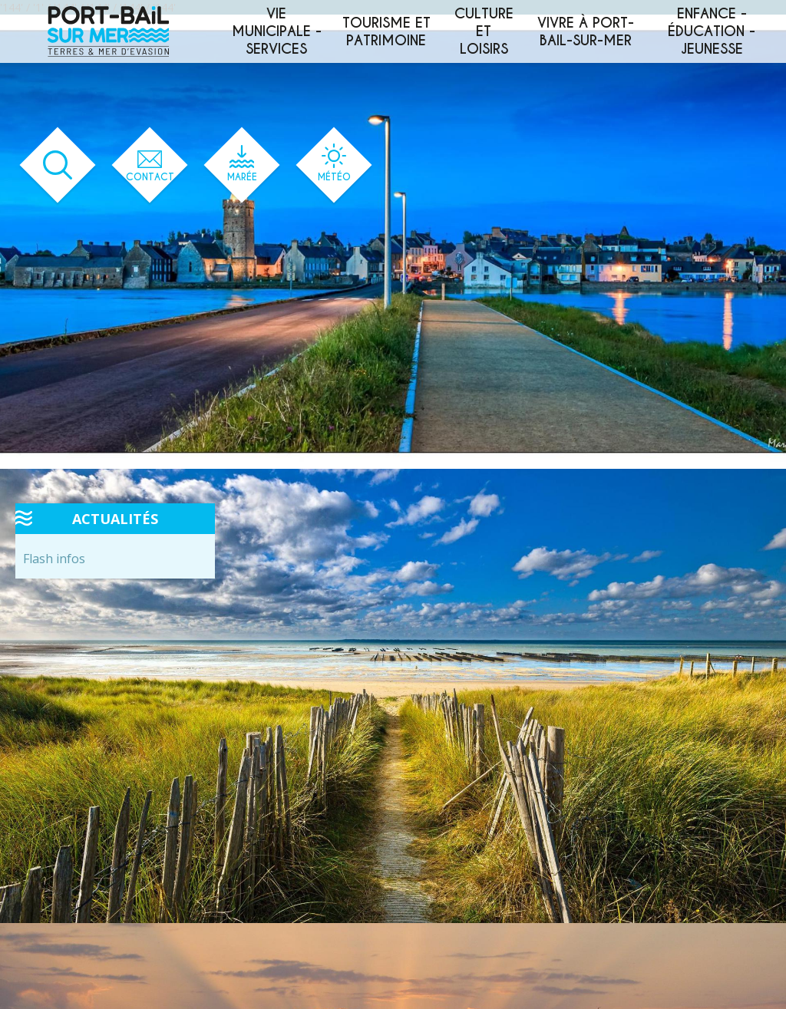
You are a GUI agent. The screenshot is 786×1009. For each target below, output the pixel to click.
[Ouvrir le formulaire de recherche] (58, 165)
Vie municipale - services (277, 31)
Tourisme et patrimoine (386, 31)
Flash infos (54, 558)
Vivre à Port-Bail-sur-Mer (585, 31)
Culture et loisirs (484, 31)
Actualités (115, 518)
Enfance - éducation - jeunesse (711, 31)
